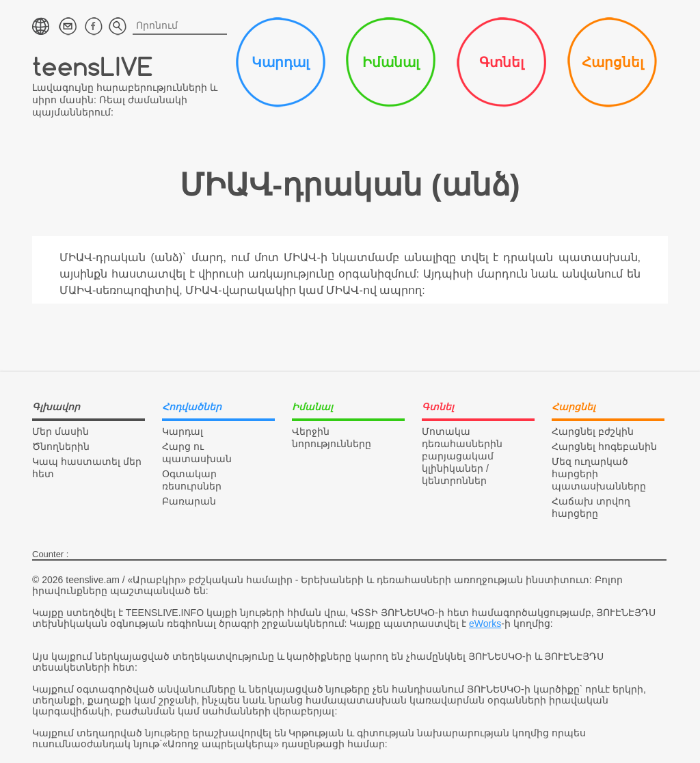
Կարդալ (280, 62)
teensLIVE (92, 66)
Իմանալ (390, 62)
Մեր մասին (60, 431)
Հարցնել (612, 62)
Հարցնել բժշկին (593, 431)
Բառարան (189, 501)
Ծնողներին (61, 446)
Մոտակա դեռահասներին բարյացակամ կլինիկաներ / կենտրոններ (462, 456)
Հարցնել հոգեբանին (604, 446)
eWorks (485, 623)
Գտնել (501, 62)
